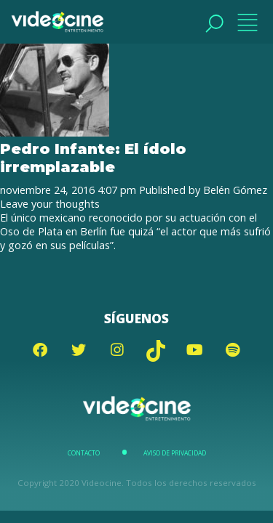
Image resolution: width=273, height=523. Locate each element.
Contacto (84, 453)
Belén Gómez (235, 190)
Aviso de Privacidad (174, 453)
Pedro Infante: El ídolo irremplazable (93, 157)
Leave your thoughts (50, 204)
